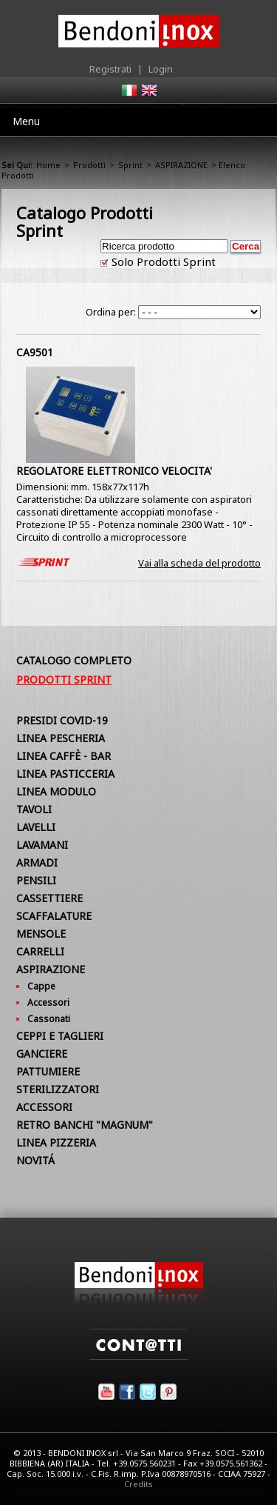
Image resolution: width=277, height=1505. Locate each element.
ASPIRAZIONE (181, 164)
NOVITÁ (35, 1160)
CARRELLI (40, 951)
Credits (138, 1483)
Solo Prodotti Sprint (162, 261)
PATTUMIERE (48, 1071)
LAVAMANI (42, 845)
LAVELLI (35, 827)
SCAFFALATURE (54, 916)
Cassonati (48, 1018)
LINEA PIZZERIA (56, 1142)
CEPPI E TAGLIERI (59, 1036)
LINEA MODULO (56, 791)
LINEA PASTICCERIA (65, 774)
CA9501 (34, 352)
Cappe (41, 986)
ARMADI (37, 862)
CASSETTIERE (49, 898)
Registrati (110, 69)
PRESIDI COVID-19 (62, 720)
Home (48, 164)
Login (160, 69)
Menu (26, 121)
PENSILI (36, 880)
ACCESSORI (44, 1107)
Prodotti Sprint (64, 680)
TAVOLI (34, 809)
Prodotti (89, 164)
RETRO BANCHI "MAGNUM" (84, 1125)
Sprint (130, 164)
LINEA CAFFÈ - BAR (63, 756)
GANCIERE (41, 1054)
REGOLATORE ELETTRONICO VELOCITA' (114, 471)
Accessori (48, 1002)
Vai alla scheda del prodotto (199, 563)
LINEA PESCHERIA (60, 738)
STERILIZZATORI (57, 1089)
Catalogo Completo (73, 660)
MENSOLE (41, 934)
